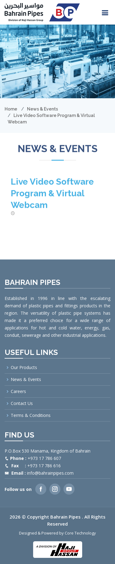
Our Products (24, 367)
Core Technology (80, 533)
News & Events (42, 109)
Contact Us (22, 403)
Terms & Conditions (31, 415)
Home (11, 109)
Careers (18, 391)
